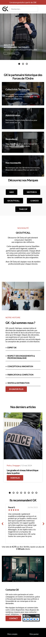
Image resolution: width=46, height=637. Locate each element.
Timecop (23, 209)
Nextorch (32, 192)
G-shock (34, 201)
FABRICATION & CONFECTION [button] (20, 375)
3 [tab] (27, 64)
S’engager (16, 465)
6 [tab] (29, 493)
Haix (11, 192)
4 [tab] (21, 493)
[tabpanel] (23, 37)
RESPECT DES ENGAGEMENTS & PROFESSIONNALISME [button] (21, 357)
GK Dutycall (13, 201)
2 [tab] (23, 64)
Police (9, 465)
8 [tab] (36, 493)
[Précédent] (2, 523)
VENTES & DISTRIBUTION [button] (18, 383)
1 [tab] (19, 64)
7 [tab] (32, 493)
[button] (41, 9)
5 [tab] (25, 493)
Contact (13, 618)
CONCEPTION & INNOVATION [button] (20, 366)
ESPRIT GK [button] (11, 347)
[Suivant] (43, 523)
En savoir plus (16, 389)
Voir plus (15, 478)
